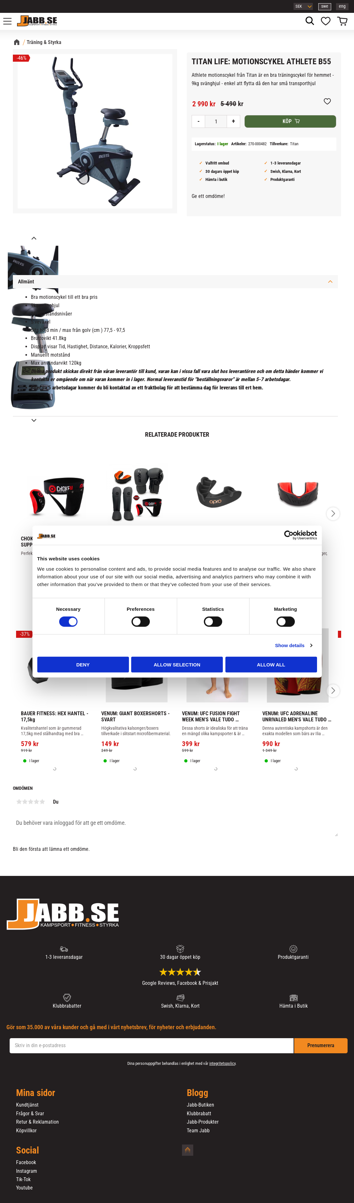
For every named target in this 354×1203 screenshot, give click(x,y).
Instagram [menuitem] (26, 1171)
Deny (83, 664)
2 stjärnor (25, 802)
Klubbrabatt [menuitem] (199, 1114)
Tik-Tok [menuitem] (23, 1179)
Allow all (271, 664)
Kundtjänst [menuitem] (27, 1105)
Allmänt (26, 282)
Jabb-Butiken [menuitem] (200, 1105)
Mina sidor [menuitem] (35, 1093)
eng (342, 6)
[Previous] (33, 239)
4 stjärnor (36, 802)
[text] (203, 104)
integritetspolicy (222, 1063)
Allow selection (177, 664)
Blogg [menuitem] (197, 1093)
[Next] (33, 420)
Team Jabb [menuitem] (198, 1131)
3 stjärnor (30, 802)
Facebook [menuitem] (26, 1162)
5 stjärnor (42, 802)
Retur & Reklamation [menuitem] (37, 1122)
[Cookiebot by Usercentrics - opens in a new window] (289, 535)
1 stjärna (19, 802)
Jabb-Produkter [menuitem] (203, 1122)
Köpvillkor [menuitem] (26, 1131)
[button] (11, 21)
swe (324, 6)
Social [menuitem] (27, 1150)
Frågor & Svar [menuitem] (30, 1114)
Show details (289, 645)
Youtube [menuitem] (24, 1188)
